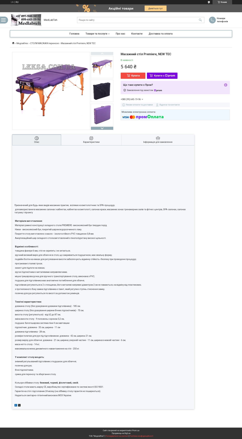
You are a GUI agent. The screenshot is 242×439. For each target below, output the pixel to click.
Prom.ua (135, 430)
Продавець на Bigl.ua (121, 433)
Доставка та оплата (161, 33)
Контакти (136, 33)
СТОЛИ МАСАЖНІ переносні (44, 43)
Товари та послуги (96, 33)
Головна (74, 33)
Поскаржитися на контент (117, 436)
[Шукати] (200, 20)
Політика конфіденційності (141, 436)
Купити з (164, 75)
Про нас (120, 33)
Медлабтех (22, 43)
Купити (135, 75)
